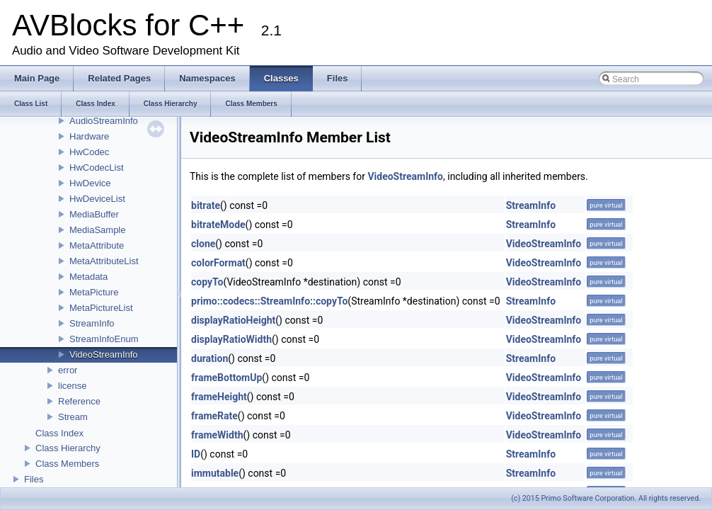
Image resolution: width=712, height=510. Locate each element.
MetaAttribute (96, 245)
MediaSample (97, 230)
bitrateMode (218, 224)
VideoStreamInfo (103, 354)
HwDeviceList (97, 198)
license (72, 385)
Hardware (89, 136)
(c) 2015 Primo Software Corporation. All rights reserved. (606, 498)
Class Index (59, 433)
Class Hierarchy (68, 448)
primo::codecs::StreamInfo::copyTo (269, 301)
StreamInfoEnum (104, 339)
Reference (79, 401)
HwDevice (90, 183)
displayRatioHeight (233, 320)
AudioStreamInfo (103, 120)
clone (203, 243)
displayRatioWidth (231, 339)
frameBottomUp (226, 377)
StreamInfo (92, 323)
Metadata (88, 276)
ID (195, 454)
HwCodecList (96, 167)
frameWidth (217, 435)
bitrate (205, 205)
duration (209, 358)
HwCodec (89, 152)
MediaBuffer (94, 214)
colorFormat (218, 262)
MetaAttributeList (104, 261)
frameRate (214, 415)
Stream (73, 417)
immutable (215, 473)
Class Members (67, 463)
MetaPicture (93, 292)
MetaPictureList (101, 307)
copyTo (207, 282)
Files (33, 479)
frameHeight (219, 396)
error (67, 370)
